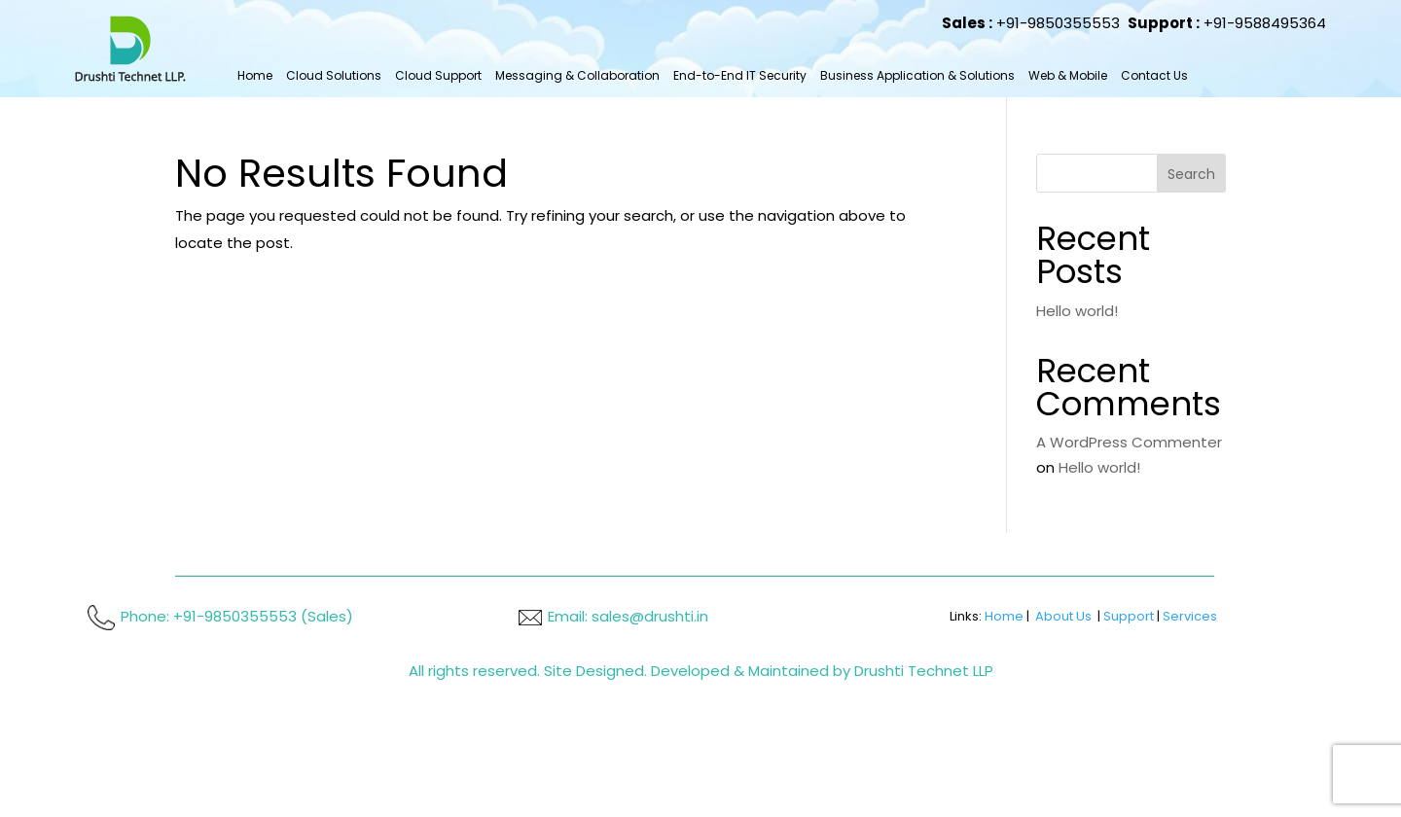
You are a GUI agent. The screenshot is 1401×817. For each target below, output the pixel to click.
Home (254, 75)
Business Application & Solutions (917, 75)
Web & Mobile (1067, 75)
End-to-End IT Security (740, 75)
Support (1128, 616)
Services (1190, 616)
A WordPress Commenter (1129, 442)
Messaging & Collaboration (577, 75)
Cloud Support (438, 75)
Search (1191, 174)
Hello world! (1077, 311)
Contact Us (1154, 75)
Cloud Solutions (333, 75)
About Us (1063, 616)
